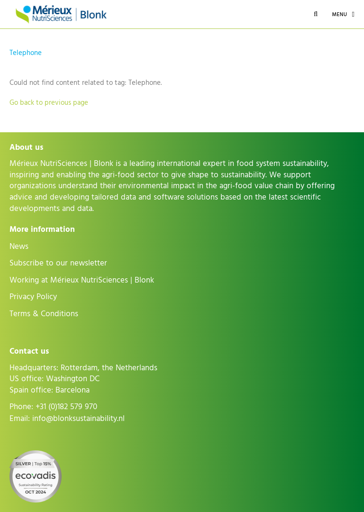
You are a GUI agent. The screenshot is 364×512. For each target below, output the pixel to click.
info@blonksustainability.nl (78, 418)
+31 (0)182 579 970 (66, 406)
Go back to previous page (48, 103)
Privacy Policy (33, 296)
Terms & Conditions (43, 313)
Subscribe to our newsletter (58, 263)
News (18, 246)
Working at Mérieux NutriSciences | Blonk (81, 280)
